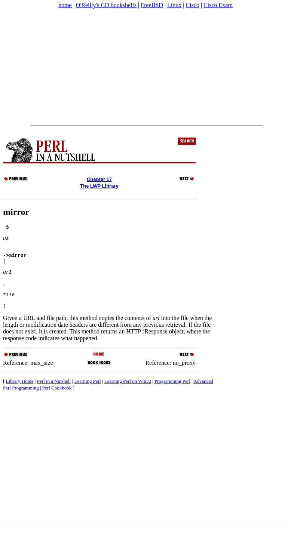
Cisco (192, 5)
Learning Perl (87, 398)
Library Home (20, 398)
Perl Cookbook (56, 404)
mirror (16, 212)
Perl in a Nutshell (54, 398)
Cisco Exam (218, 5)
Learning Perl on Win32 (127, 398)
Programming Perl (172, 398)
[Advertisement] (147, 67)
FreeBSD (152, 5)
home (65, 5)
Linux (174, 5)
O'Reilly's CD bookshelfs (106, 5)
